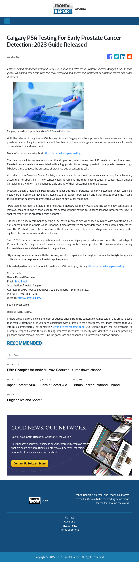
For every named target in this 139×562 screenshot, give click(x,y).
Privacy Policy (69, 525)
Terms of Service (69, 529)
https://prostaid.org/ (29, 297)
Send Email (21, 281)
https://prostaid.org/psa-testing (62, 153)
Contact (69, 517)
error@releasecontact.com (68, 326)
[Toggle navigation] (7, 21)
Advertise (69, 521)
